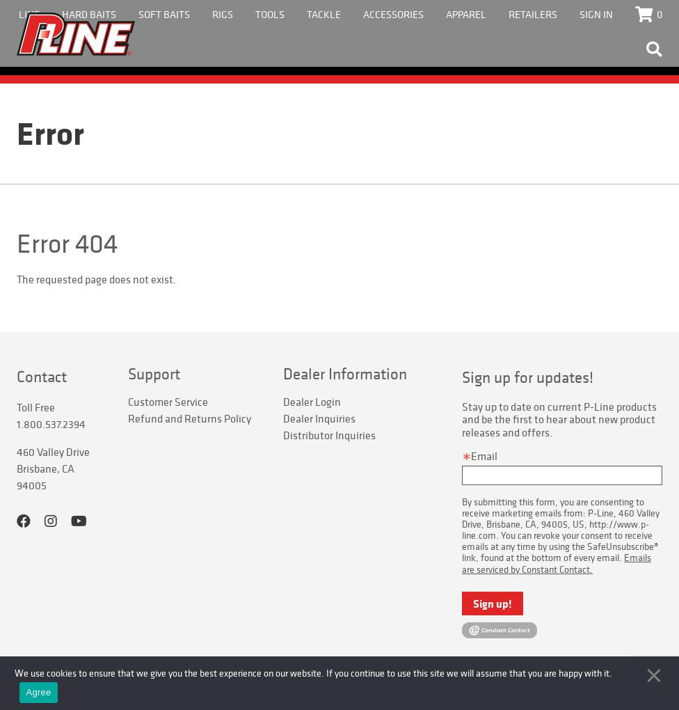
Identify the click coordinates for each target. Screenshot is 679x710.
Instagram (51, 521)
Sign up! (492, 603)
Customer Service (168, 402)
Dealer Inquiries (319, 418)
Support (154, 373)
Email (484, 456)
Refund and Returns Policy (189, 418)
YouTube (79, 521)
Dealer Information (345, 373)
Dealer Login (312, 402)
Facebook (24, 521)
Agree (38, 692)
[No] (654, 675)
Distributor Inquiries (329, 435)
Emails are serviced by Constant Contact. (556, 563)
